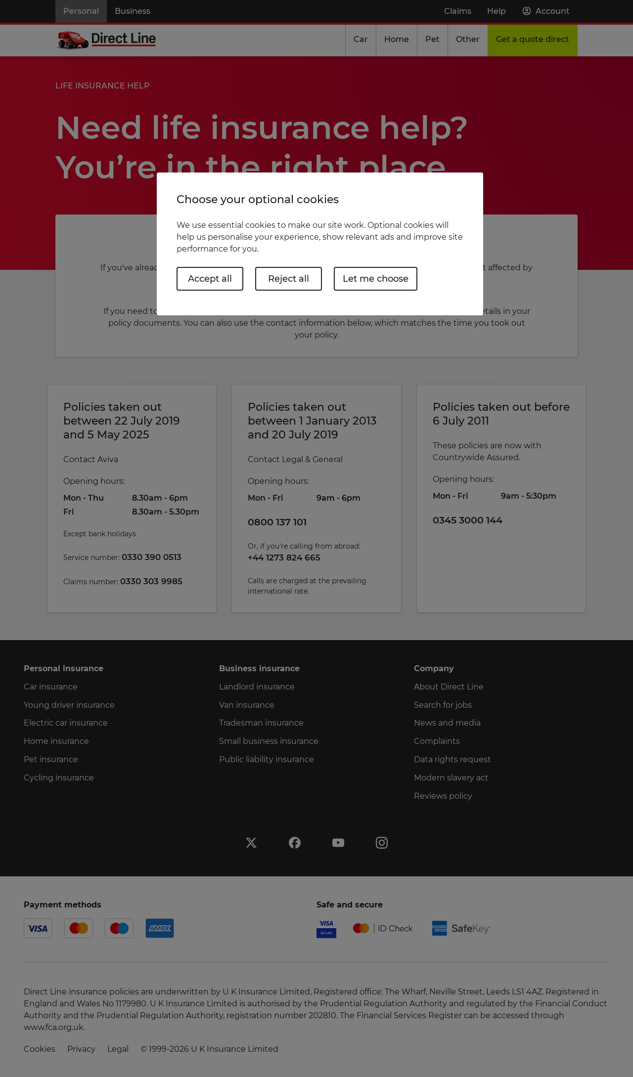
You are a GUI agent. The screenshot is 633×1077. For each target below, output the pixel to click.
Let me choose (375, 278)
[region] (320, 243)
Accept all (210, 278)
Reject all (288, 278)
